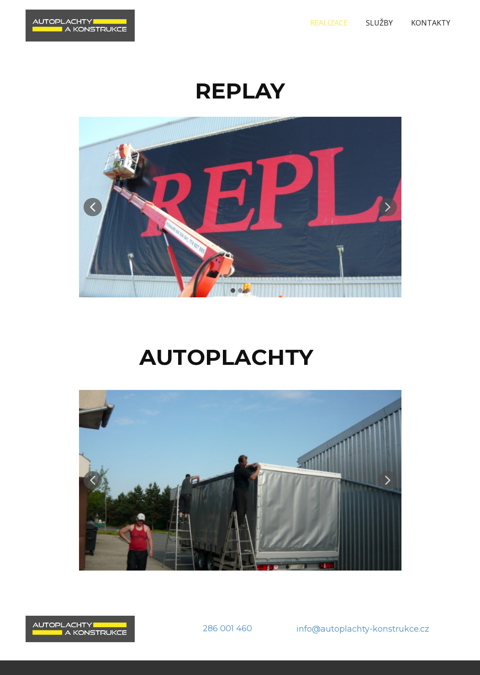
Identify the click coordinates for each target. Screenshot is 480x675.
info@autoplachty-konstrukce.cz (362, 629)
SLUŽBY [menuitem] (379, 23)
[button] (93, 207)
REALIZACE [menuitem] (329, 23)
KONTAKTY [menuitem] (430, 23)
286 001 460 (227, 628)
